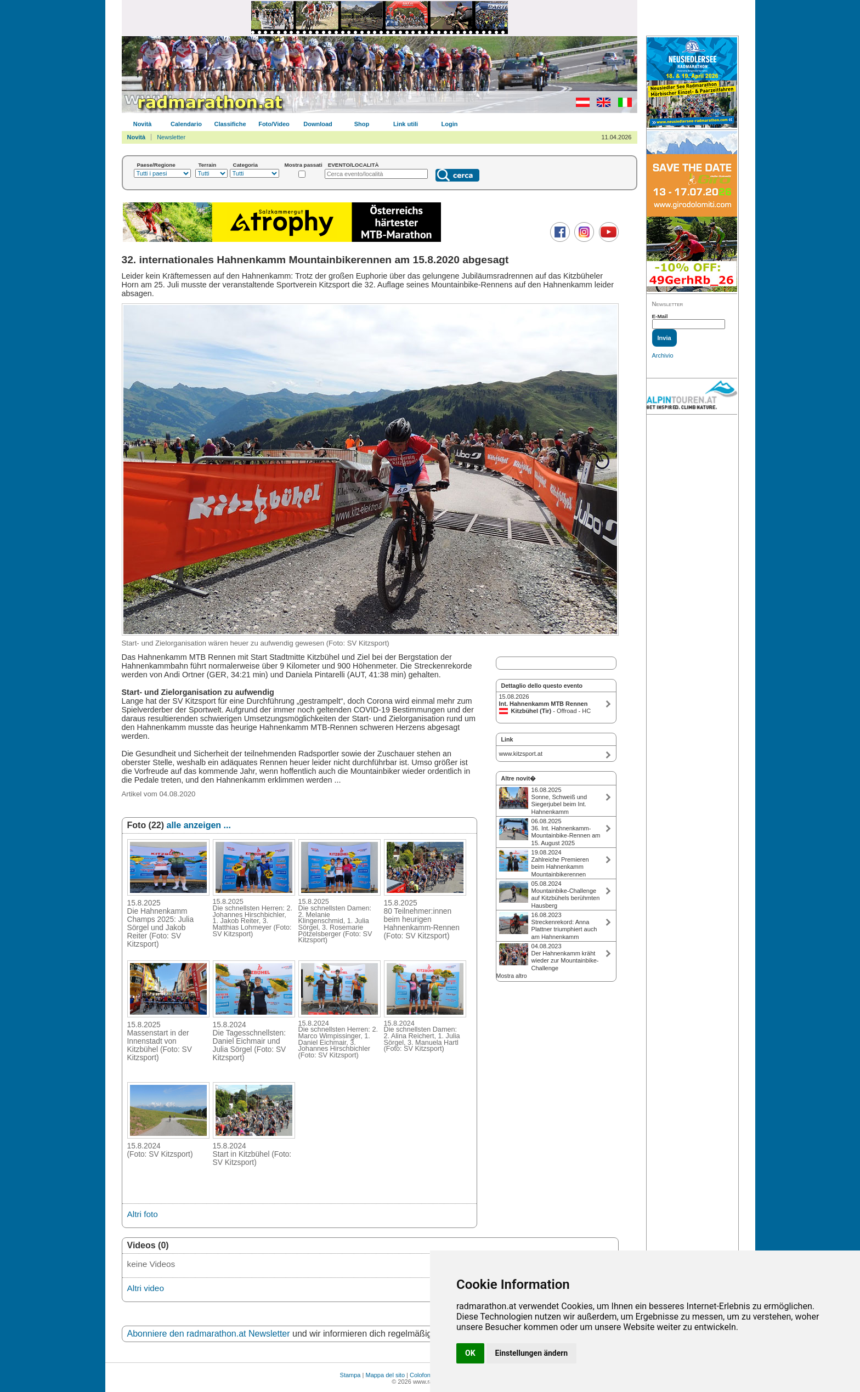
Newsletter (171, 137)
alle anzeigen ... (199, 825)
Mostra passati (303, 165)
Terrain (208, 165)
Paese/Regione (156, 165)
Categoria (245, 165)
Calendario (186, 124)
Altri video (145, 1288)
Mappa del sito (385, 1375)
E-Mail (660, 316)
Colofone (422, 1375)
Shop (362, 124)
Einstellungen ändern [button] (531, 1353)
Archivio (663, 355)
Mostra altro (511, 975)
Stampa (350, 1375)
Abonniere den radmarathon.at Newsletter (208, 1333)
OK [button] (470, 1353)
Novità (142, 124)
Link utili (405, 124)
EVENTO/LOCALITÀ (353, 165)
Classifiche (230, 124)
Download (317, 124)
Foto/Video (274, 124)
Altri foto (142, 1214)
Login (450, 124)
